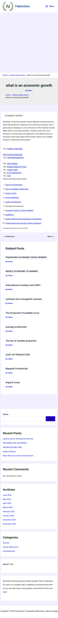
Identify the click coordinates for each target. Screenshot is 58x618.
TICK (9, 176)
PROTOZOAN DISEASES (12, 155)
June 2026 (7, 495)
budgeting (9, 215)
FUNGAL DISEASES (15, 149)
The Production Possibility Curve (22, 313)
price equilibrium (12, 197)
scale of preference (13, 202)
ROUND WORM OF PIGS (16, 167)
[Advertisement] (29, 42)
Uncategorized (9, 551)
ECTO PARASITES (14, 173)
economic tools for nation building (19, 210)
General (6, 543)
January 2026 (8, 516)
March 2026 (8, 507)
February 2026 (9, 511)
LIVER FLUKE (12, 170)
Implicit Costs (13, 382)
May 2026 (7, 499)
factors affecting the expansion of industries (23, 219)
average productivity (16, 327)
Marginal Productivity (17, 368)
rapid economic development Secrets (18, 439)
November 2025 (9, 524)
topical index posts (10, 547)
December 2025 (9, 520)
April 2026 (7, 503)
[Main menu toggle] (49, 6)
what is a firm (10, 193)
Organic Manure (9, 451)
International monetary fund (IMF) (23, 285)
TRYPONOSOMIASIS (15, 158)
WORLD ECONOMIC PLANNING (22, 271)
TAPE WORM (12, 164)
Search (5, 414)
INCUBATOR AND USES (12, 447)
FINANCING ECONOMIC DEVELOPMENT (26, 257)
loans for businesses (13, 185)
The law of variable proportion (21, 340)
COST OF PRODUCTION (18, 354)
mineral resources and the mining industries (23, 223)
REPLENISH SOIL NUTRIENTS (15, 443)
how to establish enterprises (16, 189)
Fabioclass (22, 6)
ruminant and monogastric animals (24, 299)
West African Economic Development (18, 456)
